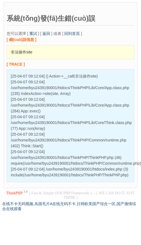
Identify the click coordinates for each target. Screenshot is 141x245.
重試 (33, 33)
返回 (46, 33)
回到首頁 (72, 33)
